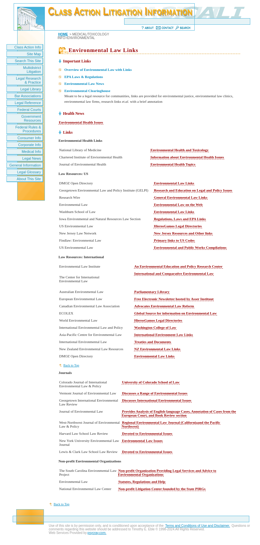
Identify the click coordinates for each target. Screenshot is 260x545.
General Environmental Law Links (180, 197)
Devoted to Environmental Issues (147, 433)
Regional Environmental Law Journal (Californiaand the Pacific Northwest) (171, 424)
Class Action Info (27, 47)
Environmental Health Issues (81, 122)
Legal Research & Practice (28, 80)
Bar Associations (28, 96)
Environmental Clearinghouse (87, 91)
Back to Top (71, 365)
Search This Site (28, 61)
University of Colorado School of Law (150, 382)
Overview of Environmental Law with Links (98, 70)
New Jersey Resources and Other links (183, 233)
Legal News (31, 158)
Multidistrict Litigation (32, 69)
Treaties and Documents (152, 342)
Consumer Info (29, 138)
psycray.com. (96, 533)
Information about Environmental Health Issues (187, 157)
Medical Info (31, 151)
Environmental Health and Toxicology (179, 150)
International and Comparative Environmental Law (174, 273)
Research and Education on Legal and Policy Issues (193, 190)
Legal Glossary (29, 172)
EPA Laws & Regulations (83, 77)
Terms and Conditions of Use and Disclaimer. (197, 525)
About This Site (29, 179)
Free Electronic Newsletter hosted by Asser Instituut (174, 299)
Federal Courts (29, 110)
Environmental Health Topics (172, 164)
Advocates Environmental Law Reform (164, 306)
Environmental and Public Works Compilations (190, 247)
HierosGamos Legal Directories (178, 226)
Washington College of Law (155, 327)
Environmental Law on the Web (178, 204)
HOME (63, 34)
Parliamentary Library (151, 292)
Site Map (34, 54)
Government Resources (31, 118)
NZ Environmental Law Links (157, 349)
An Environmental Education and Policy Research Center (178, 266)
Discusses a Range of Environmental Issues (154, 393)
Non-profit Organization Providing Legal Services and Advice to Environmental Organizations (167, 472)
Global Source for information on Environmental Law (175, 313)
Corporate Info (29, 145)
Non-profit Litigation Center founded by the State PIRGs (161, 489)
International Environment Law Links (163, 335)
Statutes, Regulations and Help (141, 482)
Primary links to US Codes (174, 240)
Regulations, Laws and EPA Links (180, 219)
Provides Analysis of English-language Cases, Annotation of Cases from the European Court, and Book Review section (179, 413)
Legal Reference (28, 103)
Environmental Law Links (174, 183)
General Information (25, 165)
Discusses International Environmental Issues (156, 400)
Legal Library (30, 89)
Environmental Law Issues (142, 441)
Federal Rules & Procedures (28, 129)
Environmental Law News (84, 84)
